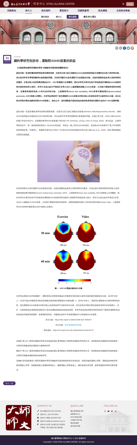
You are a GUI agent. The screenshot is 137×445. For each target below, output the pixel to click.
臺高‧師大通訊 (89, 17)
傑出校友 (45, 17)
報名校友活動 (75, 426)
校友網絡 (102, 10)
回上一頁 (9, 383)
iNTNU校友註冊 (76, 417)
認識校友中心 (75, 414)
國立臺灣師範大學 (76, 411)
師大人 (28, 10)
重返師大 (64, 10)
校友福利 (45, 10)
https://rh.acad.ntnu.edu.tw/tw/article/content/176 (73, 330)
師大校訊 (73, 17)
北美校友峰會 (123, 10)
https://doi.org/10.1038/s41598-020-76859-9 (73, 320)
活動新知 (11, 10)
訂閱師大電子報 (76, 420)
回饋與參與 (83, 10)
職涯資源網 (74, 423)
